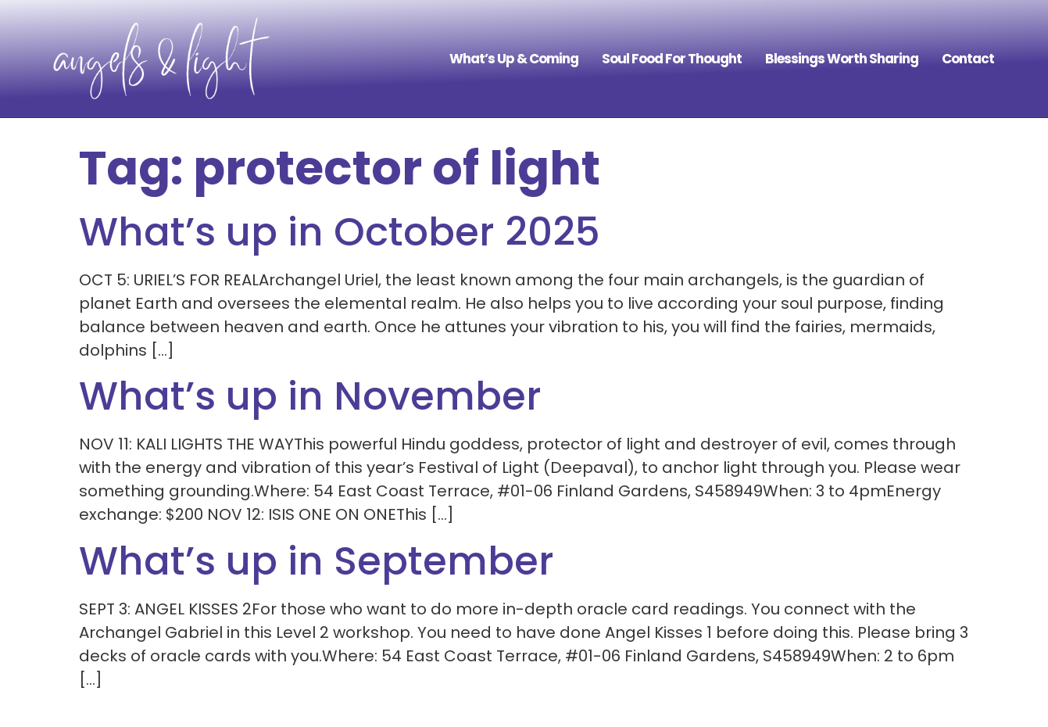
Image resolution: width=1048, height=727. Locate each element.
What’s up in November (310, 396)
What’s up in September (316, 561)
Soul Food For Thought (672, 58)
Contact (968, 58)
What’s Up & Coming (513, 58)
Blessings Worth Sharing (841, 58)
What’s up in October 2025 (339, 232)
